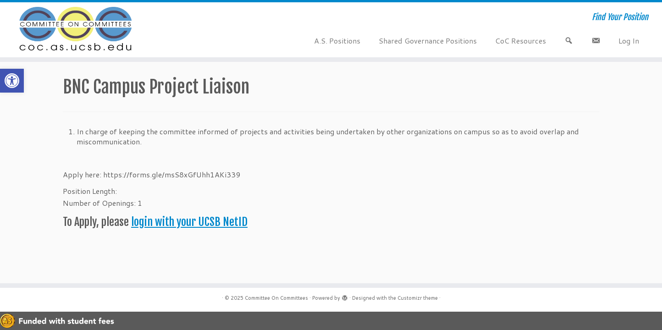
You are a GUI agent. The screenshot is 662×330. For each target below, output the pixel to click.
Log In (628, 40)
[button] (12, 81)
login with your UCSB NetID (189, 222)
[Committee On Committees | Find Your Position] (76, 30)
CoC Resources (520, 40)
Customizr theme (417, 298)
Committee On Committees (276, 298)
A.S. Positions (337, 40)
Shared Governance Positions (428, 40)
